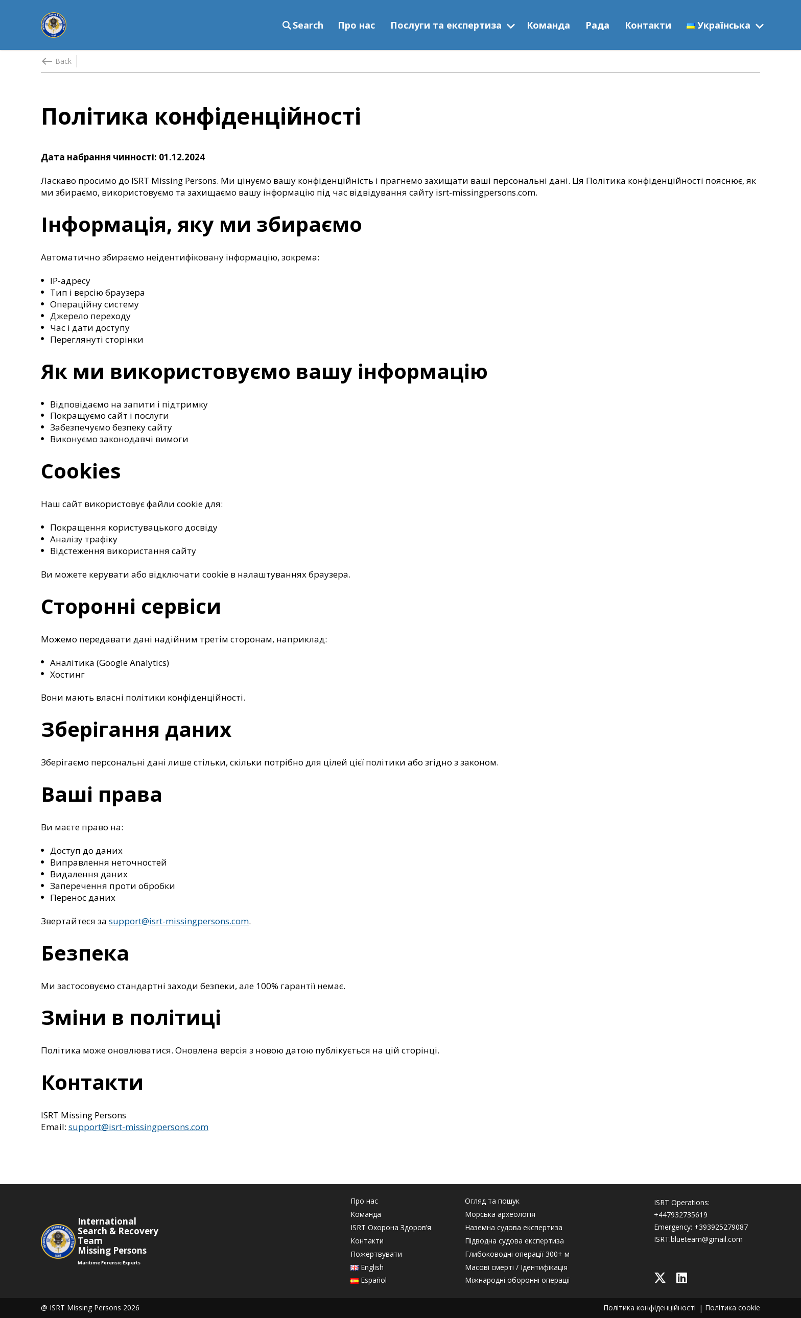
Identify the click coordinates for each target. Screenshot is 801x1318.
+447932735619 (681, 1214)
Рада (597, 25)
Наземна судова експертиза (513, 1227)
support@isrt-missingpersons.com (179, 921)
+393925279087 (721, 1227)
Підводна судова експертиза (514, 1240)
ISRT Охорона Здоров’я (390, 1227)
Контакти (648, 25)
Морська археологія (500, 1214)
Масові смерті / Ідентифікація (516, 1267)
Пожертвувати (376, 1254)
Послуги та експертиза (446, 25)
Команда (548, 25)
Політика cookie (732, 1307)
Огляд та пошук (492, 1201)
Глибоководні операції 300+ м (517, 1254)
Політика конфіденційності (649, 1307)
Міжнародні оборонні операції (517, 1280)
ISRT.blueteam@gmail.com (698, 1239)
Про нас (356, 25)
